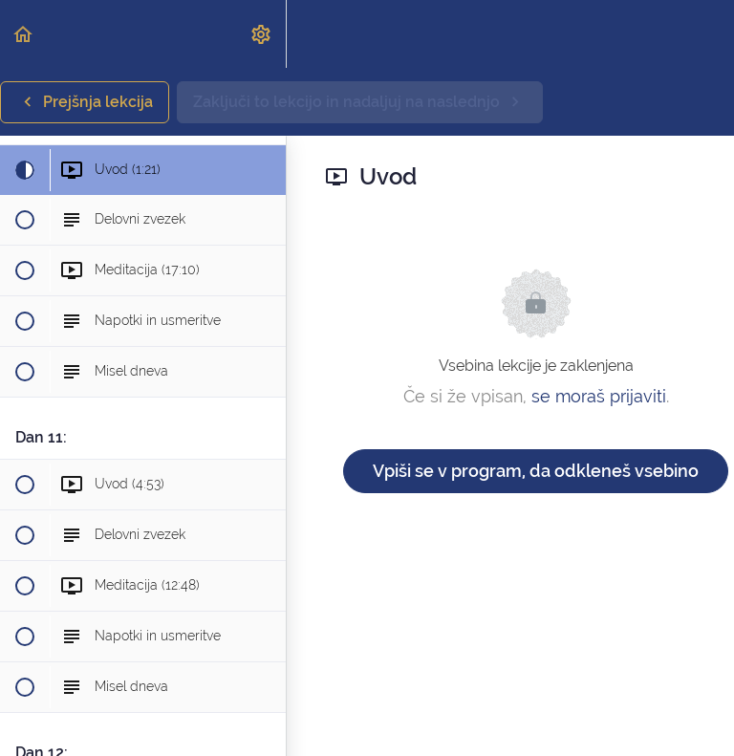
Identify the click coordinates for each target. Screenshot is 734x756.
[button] (24, 34)
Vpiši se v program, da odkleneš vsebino (536, 471)
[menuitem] (262, 34)
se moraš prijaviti (598, 396)
